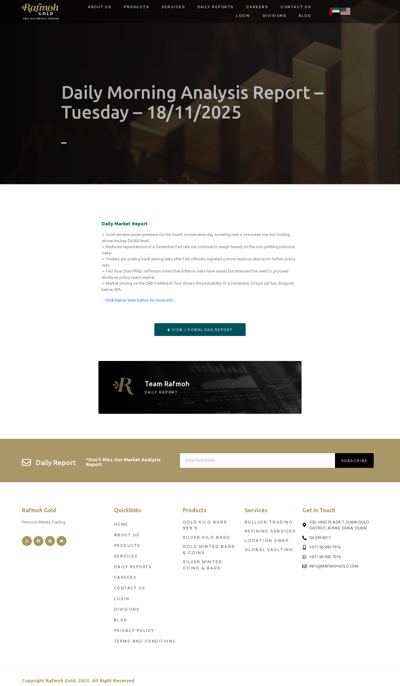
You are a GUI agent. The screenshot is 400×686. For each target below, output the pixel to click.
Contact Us (296, 6)
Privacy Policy (134, 630)
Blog (305, 15)
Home (121, 524)
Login (243, 15)
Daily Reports (216, 6)
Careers (257, 6)
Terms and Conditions (145, 641)
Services (173, 6)
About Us (99, 6)
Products (136, 6)
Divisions (275, 15)
